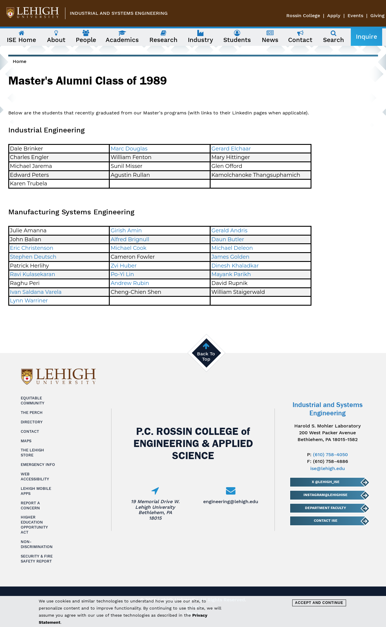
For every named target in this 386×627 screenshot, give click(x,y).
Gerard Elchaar (231, 148)
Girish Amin (126, 230)
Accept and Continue (319, 603)
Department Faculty (325, 508)
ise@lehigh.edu (327, 468)
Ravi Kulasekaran (32, 274)
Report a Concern (30, 505)
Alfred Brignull (130, 239)
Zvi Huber (124, 266)
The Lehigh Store (32, 452)
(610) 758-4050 (330, 454)
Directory (32, 422)
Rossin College (303, 15)
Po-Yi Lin (122, 274)
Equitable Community (32, 400)
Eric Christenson (32, 248)
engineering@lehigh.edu (230, 501)
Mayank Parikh (231, 274)
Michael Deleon (232, 248)
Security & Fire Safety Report (37, 558)
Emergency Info (38, 464)
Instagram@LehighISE (326, 495)
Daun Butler (227, 239)
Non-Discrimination (37, 544)
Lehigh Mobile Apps (36, 491)
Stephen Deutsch (33, 257)
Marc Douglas (129, 148)
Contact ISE (325, 521)
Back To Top (206, 356)
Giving (377, 15)
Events (355, 15)
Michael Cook (128, 248)
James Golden (230, 257)
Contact (30, 431)
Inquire (366, 36)
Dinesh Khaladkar (235, 266)
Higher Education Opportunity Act (34, 524)
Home (19, 61)
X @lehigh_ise (326, 482)
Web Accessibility (35, 476)
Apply (333, 15)
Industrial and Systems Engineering (119, 13)
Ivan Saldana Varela (36, 292)
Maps (26, 441)
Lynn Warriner (29, 300)
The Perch (32, 412)
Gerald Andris (229, 230)
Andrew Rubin (130, 283)
